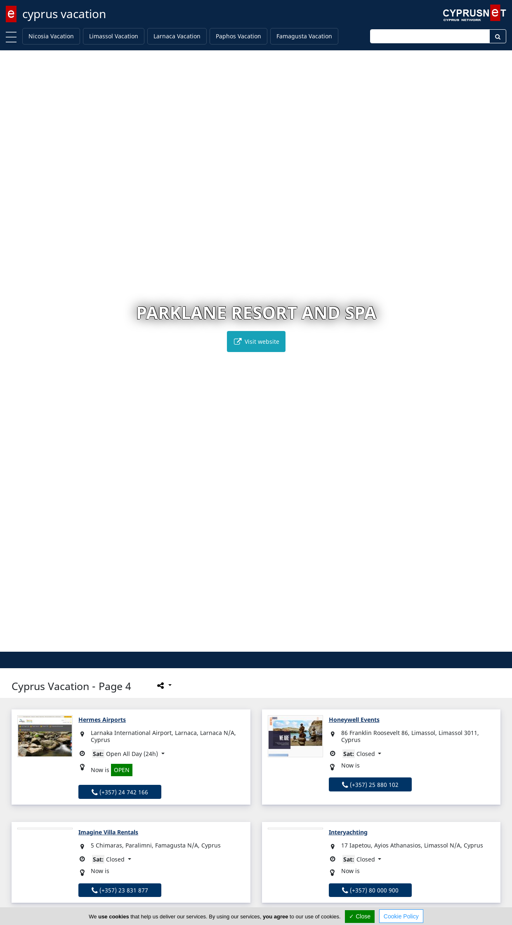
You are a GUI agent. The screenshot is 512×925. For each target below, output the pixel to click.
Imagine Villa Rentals (108, 832)
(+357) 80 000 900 (370, 890)
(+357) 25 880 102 (370, 785)
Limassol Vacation (113, 36)
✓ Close (359, 916)
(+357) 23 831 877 (120, 890)
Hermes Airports (102, 719)
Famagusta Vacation (304, 36)
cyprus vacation (64, 13)
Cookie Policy (401, 916)
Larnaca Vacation (177, 36)
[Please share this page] (164, 685)
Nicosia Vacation (51, 36)
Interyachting (348, 832)
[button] (238, 644)
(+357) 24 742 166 (120, 792)
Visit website (256, 341)
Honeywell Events (354, 719)
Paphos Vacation (238, 36)
